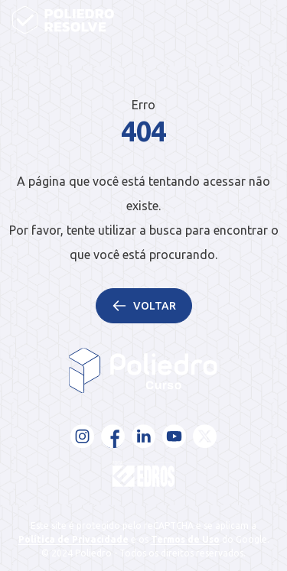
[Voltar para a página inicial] (143, 371)
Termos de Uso (185, 539)
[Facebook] (113, 436)
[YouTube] (174, 436)
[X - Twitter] (205, 436)
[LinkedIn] (144, 436)
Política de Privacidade (73, 539)
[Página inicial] (63, 20)
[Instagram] (82, 436)
